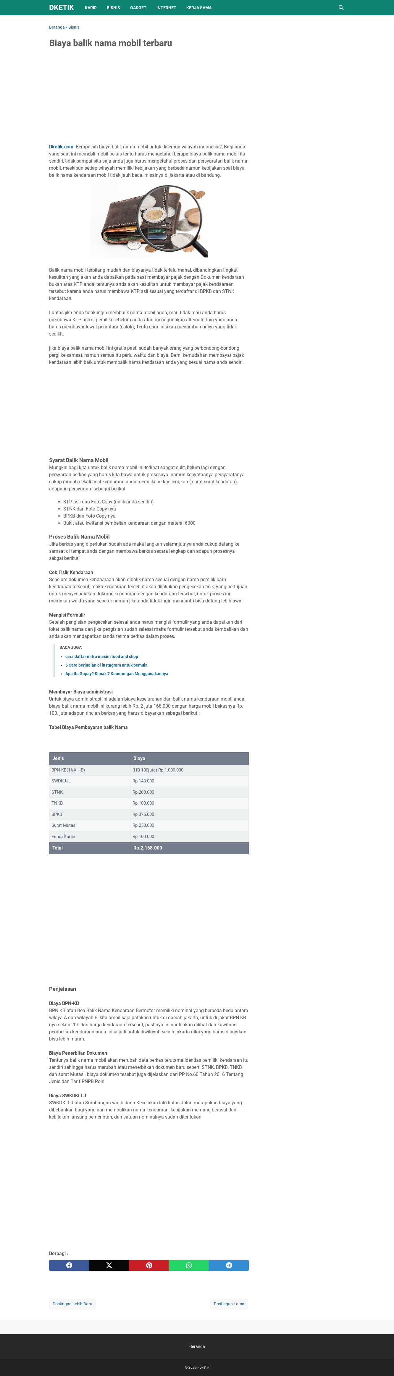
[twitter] (109, 1265)
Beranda (197, 1346)
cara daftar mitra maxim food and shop (101, 656)
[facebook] (69, 1265)
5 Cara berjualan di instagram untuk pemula (106, 665)
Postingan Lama (229, 1304)
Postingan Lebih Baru (72, 1304)
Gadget (138, 7)
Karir (91, 7)
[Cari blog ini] (341, 7)
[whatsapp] (189, 1265)
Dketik (61, 7)
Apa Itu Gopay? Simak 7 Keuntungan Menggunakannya (116, 673)
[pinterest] (149, 1265)
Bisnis (113, 7)
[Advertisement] (149, 98)
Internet (166, 7)
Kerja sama (198, 7)
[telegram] (229, 1265)
